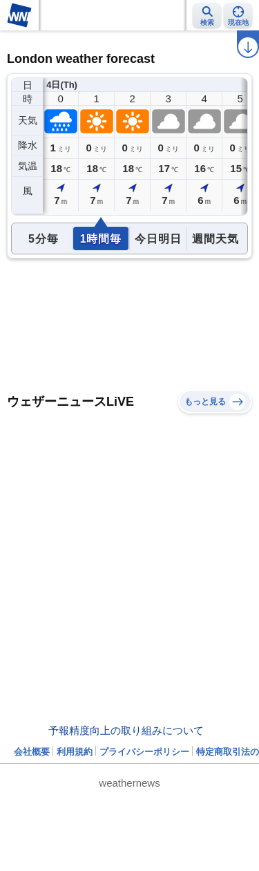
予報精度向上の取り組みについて (126, 730)
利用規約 (75, 752)
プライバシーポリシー (144, 752)
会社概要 (32, 752)
